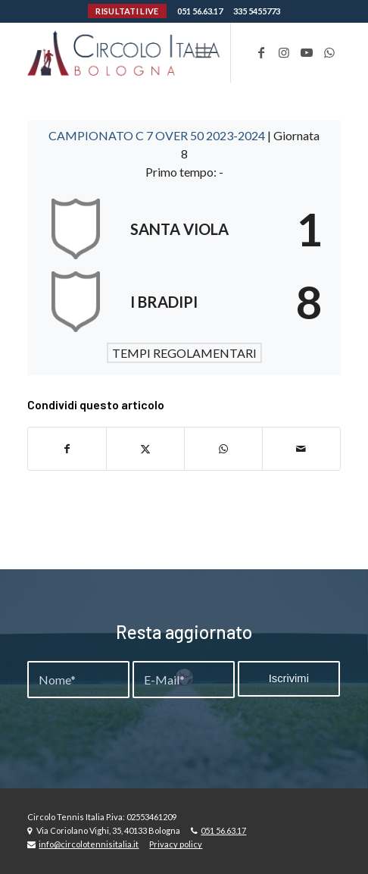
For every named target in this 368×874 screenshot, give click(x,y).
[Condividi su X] (145, 449)
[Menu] (203, 52)
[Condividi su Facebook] (67, 449)
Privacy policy (175, 844)
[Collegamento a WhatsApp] (329, 52)
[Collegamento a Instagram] (284, 52)
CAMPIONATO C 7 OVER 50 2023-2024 (157, 135)
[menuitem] (203, 52)
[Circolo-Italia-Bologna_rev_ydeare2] (152, 52)
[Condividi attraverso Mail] (301, 449)
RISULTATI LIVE (126, 11)
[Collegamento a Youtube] (306, 52)
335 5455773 (256, 11)
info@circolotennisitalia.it (89, 844)
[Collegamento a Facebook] (261, 52)
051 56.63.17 (200, 11)
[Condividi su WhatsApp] (223, 449)
